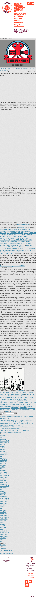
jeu (28, 234)
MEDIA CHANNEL (22, 399)
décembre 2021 (4, 441)
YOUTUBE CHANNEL (20, 234)
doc (8, 233)
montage (13, 240)
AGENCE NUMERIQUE (16, 233)
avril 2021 (3, 449)
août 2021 (3, 444)
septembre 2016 (4, 503)
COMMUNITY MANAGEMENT (8, 248)
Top (32, 596)
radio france (3, 395)
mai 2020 (2, 456)
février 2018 (3, 482)
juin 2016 (2, 506)
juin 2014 (2, 539)
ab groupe (10, 234)
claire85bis (32, 248)
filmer (11, 241)
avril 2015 (3, 526)
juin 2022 (2, 437)
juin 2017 (2, 491)
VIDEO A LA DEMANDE (21, 392)
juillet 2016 (3, 505)
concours (9, 231)
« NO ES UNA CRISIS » (7, 253)
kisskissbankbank (5, 240)
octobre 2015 (3, 519)
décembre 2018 (4, 474)
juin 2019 (2, 467)
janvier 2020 (3, 460)
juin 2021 (2, 446)
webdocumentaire (25, 229)
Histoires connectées (25, 395)
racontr (9, 236)
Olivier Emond (13, 402)
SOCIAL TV (29, 245)
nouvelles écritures (14, 243)
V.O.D (11, 246)
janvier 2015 (3, 531)
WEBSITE (3, 231)
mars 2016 (3, 512)
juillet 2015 (3, 520)
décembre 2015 (4, 515)
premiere (22, 245)
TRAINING (3, 233)
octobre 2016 (3, 501)
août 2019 (3, 463)
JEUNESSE (24, 31)
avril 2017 (3, 493)
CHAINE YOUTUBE (17, 236)
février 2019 (3, 472)
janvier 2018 (3, 484)
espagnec (10, 399)
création (13, 238)
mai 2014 (2, 541)
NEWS (15, 33)
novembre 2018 (4, 475)
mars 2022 (3, 439)
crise (14, 399)
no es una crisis (10, 401)
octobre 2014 (3, 534)
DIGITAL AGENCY (17, 231)
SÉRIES (16, 31)
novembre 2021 (4, 442)
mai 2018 (2, 479)
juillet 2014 (3, 538)
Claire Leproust (4, 246)
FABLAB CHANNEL (26, 243)
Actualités (21, 227)
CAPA (1, 245)
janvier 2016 (3, 513)
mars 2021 (3, 451)
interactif (26, 236)
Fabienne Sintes (14, 404)
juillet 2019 (3, 465)
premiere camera (5, 229)
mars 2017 (3, 494)
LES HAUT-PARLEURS (20, 29)
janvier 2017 (3, 496)
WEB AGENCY (14, 229)
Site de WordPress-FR (6, 553)
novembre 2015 (4, 517)
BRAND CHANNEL (22, 238)
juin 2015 (2, 522)
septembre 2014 (4, 536)
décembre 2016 (4, 498)
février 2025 (3, 435)
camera (15, 246)
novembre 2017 (4, 486)
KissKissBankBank (23, 224)
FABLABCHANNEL (21, 240)
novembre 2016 (4, 500)
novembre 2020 (4, 454)
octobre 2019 (3, 461)
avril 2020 (3, 458)
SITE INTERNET (29, 394)
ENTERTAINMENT (5, 238)
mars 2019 (3, 470)
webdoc (26, 233)
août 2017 (3, 489)
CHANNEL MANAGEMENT (12, 245)
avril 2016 (3, 510)
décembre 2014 (4, 532)
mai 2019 (2, 468)
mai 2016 (2, 508)
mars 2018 (3, 480)
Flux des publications (6, 550)
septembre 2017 (4, 487)
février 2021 (3, 453)
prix (8, 241)
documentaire (28, 246)
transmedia (26, 231)
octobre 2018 (3, 477)
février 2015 (3, 529)
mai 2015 (2, 524)
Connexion (3, 548)
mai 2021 (2, 448)
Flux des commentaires (6, 552)
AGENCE (21, 33)
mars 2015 (3, 527)
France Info (16, 241)
